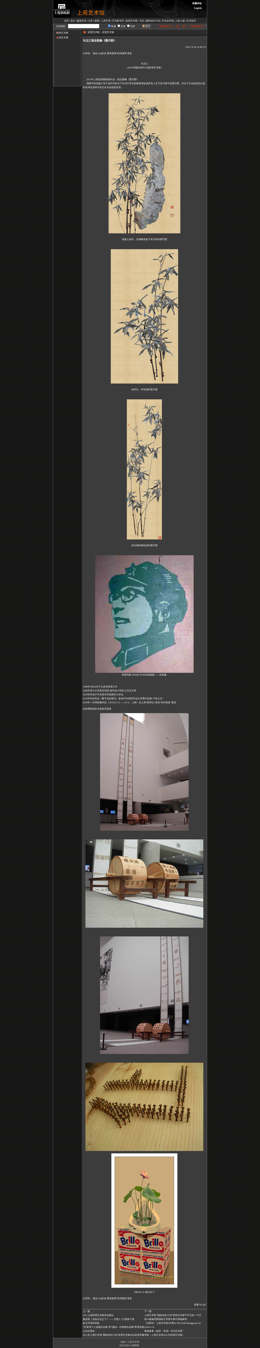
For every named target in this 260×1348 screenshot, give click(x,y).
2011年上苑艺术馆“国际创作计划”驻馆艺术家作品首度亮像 (113, 1335)
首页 (66, 20)
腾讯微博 (112, 53)
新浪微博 (122, 53)
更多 (129, 53)
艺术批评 (191, 20)
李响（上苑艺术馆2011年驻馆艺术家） (164, 1335)
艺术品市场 (168, 20)
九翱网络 (134, 1345)
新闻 (97, 20)
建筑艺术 (81, 20)
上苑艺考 (106, 20)
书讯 (141, 20)
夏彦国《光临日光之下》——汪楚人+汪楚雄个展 (108, 1319)
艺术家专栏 (118, 20)
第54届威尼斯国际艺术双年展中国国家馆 (165, 1319)
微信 (95, 53)
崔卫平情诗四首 (91, 1323)
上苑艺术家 (61, 37)
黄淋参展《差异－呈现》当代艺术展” (163, 1331)
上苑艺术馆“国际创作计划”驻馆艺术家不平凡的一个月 (172, 1315)
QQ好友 (102, 53)
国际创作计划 (153, 20)
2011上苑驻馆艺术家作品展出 (98, 1315)
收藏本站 (197, 3)
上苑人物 (180, 20)
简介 (73, 20)
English (198, 8)
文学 (90, 20)
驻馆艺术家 (132, 20)
